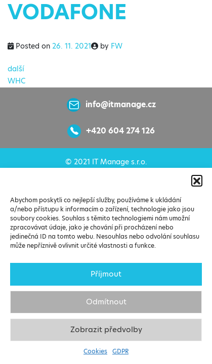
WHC (16, 81)
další (16, 69)
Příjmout (106, 273)
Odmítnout (106, 301)
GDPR (120, 351)
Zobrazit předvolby (106, 329)
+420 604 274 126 (120, 130)
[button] (197, 180)
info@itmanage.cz (121, 104)
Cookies (95, 351)
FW (116, 46)
